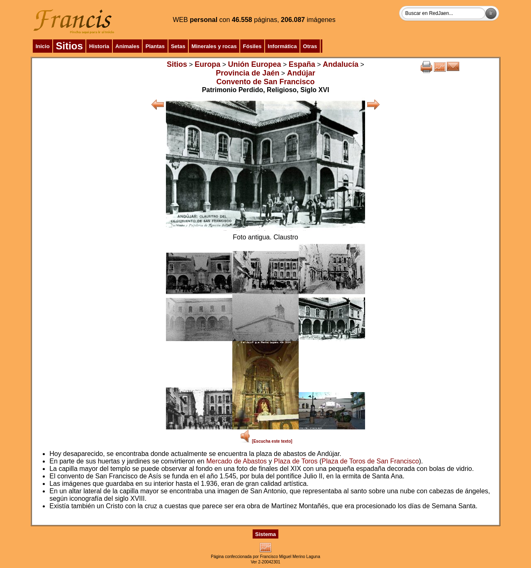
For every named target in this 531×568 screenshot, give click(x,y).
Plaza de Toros (296, 461)
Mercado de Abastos (236, 461)
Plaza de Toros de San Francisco (370, 461)
